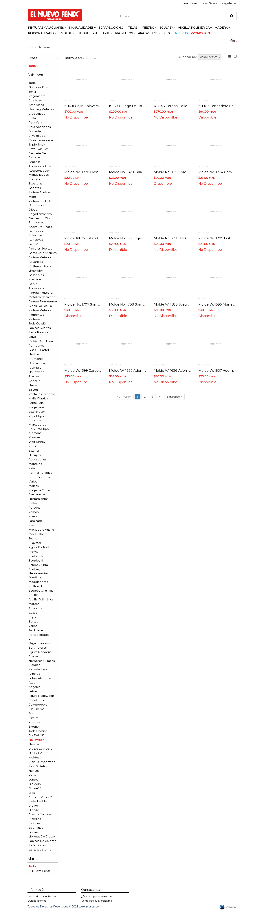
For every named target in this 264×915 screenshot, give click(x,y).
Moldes (34, 757)
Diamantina (37, 363)
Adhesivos (36, 239)
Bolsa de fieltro (40, 849)
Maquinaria (36, 407)
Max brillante (38, 534)
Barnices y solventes (36, 233)
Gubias (33, 832)
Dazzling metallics (41, 109)
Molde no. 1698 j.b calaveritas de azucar (188, 238)
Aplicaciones (37, 459)
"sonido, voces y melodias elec (40, 799)
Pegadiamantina (40, 214)
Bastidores (36, 275)
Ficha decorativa (40, 477)
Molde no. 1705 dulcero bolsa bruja (227, 238)
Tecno (33, 538)
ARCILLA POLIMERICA (195, 27)
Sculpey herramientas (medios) (38, 573)
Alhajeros (35, 608)
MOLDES (68, 33)
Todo (32, 66)
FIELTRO (149, 27)
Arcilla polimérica (41, 599)
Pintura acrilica (39, 192)
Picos (32, 775)
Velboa (34, 512)
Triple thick (37, 144)
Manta (33, 516)
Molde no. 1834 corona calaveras (225, 172)
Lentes (33, 779)
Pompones (36, 345)
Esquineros (36, 709)
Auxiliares (35, 100)
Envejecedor (38, 135)
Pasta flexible (38, 332)
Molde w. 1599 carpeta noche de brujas (97, 370)
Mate (32, 196)
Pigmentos (36, 314)
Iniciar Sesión (209, 3)
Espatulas (35, 183)
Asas (32, 682)
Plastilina (35, 819)
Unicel (33, 385)
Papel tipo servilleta (36, 418)
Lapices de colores (42, 841)
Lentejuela (36, 403)
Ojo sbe (34, 810)
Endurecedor (38, 179)
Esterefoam (37, 411)
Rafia (32, 468)
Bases (33, 612)
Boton (33, 713)
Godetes (35, 188)
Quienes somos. (37, 900)
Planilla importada (42, 762)
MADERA (222, 27)
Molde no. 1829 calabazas (130, 172)
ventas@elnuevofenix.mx (97, 900)
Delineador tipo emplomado (40, 220)
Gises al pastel (39, 350)
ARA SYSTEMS (149, 33)
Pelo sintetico (38, 766)
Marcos (34, 604)
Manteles (35, 464)
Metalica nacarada (42, 297)
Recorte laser (39, 669)
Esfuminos (36, 827)
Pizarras (34, 722)
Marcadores (37, 424)
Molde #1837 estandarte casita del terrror (99, 238)
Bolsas (33, 621)
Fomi (32, 446)
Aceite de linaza (40, 227)
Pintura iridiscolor (41, 292)
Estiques (34, 823)
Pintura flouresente (43, 301)
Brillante (35, 131)
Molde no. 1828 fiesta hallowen (90, 172)
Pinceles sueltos (40, 248)
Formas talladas (40, 472)
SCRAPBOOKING (112, 27)
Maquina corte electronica (39, 492)
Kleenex (34, 437)
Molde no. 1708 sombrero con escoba (140, 304)
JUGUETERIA (89, 33)
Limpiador (36, 270)
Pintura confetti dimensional (40, 203)
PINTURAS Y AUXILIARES (47, 27)
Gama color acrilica (43, 253)
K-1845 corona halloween (175, 106)
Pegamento (37, 96)
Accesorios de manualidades (39, 172)
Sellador (35, 118)
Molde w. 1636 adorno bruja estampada (187, 370)
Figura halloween (41, 695)
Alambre (35, 367)
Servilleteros (38, 647)
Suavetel (35, 543)
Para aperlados (40, 127)
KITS (167, 33)
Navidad (34, 354)
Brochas (34, 162)
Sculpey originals (41, 590)
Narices (34, 770)
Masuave (35, 279)
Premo (33, 551)
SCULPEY (167, 27)
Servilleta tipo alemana (39, 431)
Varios (33, 481)
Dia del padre (39, 753)
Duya (32, 336)
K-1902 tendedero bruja (218, 106)
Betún (33, 284)
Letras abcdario (40, 678)
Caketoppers (38, 704)
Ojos (32, 792)
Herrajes (35, 455)
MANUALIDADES (82, 27)
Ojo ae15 (35, 784)
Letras (33, 691)
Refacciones (37, 845)
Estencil (34, 450)
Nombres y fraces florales (42, 663)
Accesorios (36, 288)
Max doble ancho (41, 529)
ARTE (107, 33)
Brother (34, 726)
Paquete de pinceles (37, 155)
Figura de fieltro (40, 547)
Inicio (30, 47)
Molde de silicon (41, 341)
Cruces (33, 656)
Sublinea (42, 74)
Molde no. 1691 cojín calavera (133, 238)
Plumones (36, 358)
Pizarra (33, 718)
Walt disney (37, 442)
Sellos (33, 503)
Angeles (34, 687)
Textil (32, 91)
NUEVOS (181, 33)
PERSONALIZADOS (43, 33)
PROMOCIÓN (200, 33)
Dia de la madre (40, 748)
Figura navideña (40, 652)
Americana (36, 105)
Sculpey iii (36, 556)
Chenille (34, 381)
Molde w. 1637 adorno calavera (224, 370)
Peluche (35, 507)
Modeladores (38, 582)
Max (31, 525)
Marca (42, 858)
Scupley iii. (36, 560)
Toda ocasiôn (38, 323)
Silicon (33, 389)
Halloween (36, 372)
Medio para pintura (42, 140)
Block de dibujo (40, 306)
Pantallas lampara (42, 394)
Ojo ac (33, 805)
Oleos (33, 209)
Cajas (32, 617)
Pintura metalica (40, 257)
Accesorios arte (40, 166)
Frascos (34, 376)
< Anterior (124, 396)
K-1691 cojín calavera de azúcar (90, 106)
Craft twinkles (38, 149)
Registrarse (229, 3)
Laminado (36, 521)
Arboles (34, 673)
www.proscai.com (90, 906)
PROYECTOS (125, 33)
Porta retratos (39, 634)
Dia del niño (37, 735)
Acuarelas (36, 261)
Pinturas (34, 319)
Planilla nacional (40, 814)
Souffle (33, 595)
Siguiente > (174, 396)
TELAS (133, 27)
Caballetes (36, 700)
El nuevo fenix (39, 871)
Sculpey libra (38, 565)
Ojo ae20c (36, 788)
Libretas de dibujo (42, 836)
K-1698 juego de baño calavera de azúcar (144, 106)
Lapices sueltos (40, 328)
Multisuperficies (40, 266)
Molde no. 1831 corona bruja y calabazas (187, 172)
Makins (33, 486)
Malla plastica (38, 398)
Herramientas (38, 498)
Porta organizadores (39, 641)
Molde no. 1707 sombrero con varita (94, 304)
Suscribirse (190, 3)
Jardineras (36, 630)
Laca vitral (36, 244)
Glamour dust (39, 87)
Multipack (36, 586)
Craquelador (38, 113)
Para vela (35, 122)
